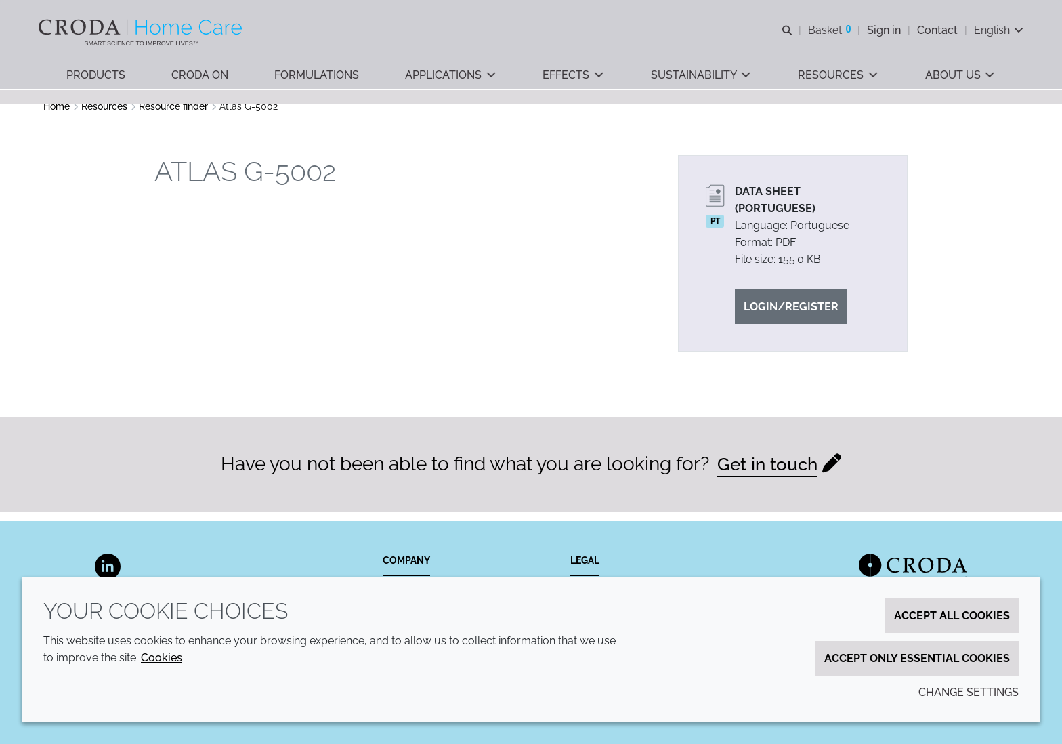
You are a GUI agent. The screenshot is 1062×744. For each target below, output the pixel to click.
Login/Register (791, 316)
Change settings (968, 692)
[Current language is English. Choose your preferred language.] (994, 32)
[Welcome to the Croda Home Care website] (146, 29)
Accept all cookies (952, 615)
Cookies (161, 657)
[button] (96, 81)
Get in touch (767, 473)
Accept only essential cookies (917, 658)
